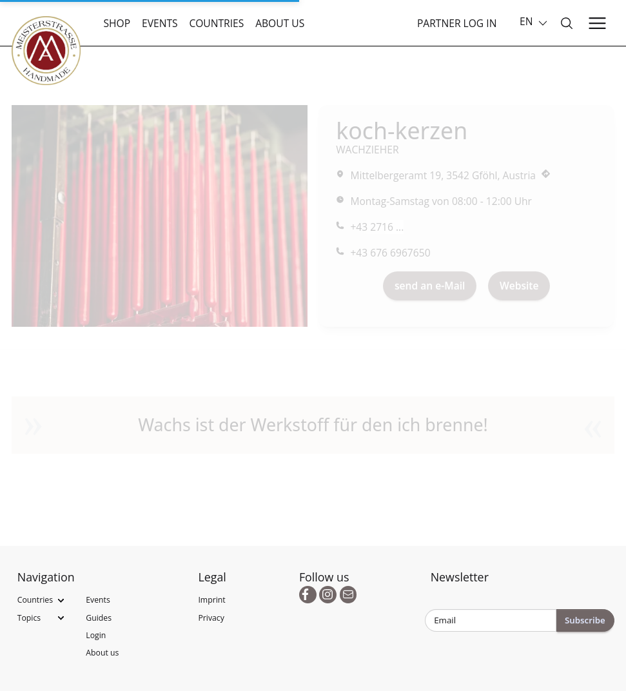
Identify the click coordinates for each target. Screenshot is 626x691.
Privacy (211, 617)
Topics (29, 617)
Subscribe (585, 620)
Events (160, 23)
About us (279, 23)
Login (96, 635)
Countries (216, 23)
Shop (117, 23)
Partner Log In (456, 23)
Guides (99, 617)
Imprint (211, 599)
